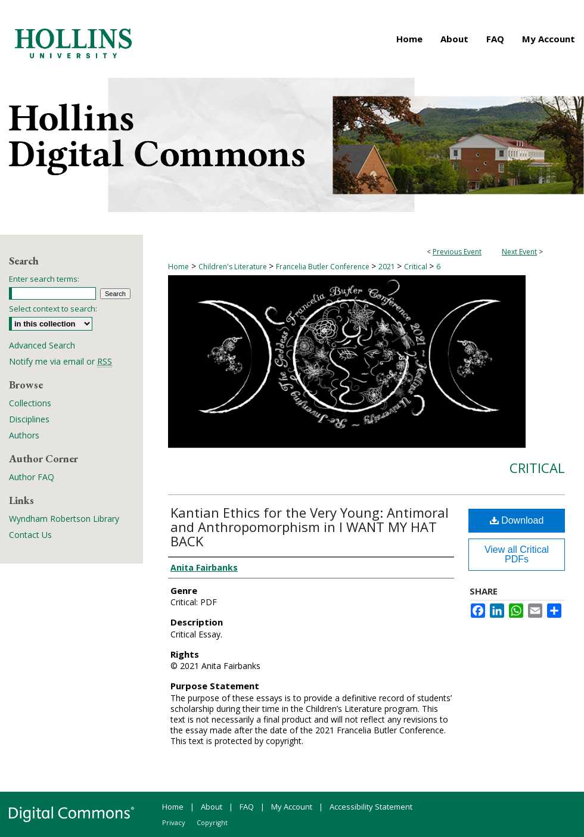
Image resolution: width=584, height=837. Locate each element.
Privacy (173, 822)
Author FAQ (31, 477)
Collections (30, 403)
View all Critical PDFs (516, 554)
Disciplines (29, 419)
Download (517, 520)
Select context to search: (53, 308)
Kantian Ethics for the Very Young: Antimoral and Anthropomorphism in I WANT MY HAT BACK (309, 526)
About (211, 806)
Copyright (212, 822)
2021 (387, 267)
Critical (416, 267)
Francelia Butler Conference (323, 267)
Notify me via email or (60, 361)
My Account (291, 806)
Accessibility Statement (371, 806)
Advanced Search (42, 345)
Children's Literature (233, 267)
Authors (24, 435)
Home (178, 267)
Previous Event (457, 252)
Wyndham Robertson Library (64, 518)
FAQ (247, 806)
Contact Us (30, 534)
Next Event (519, 252)
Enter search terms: (44, 278)
